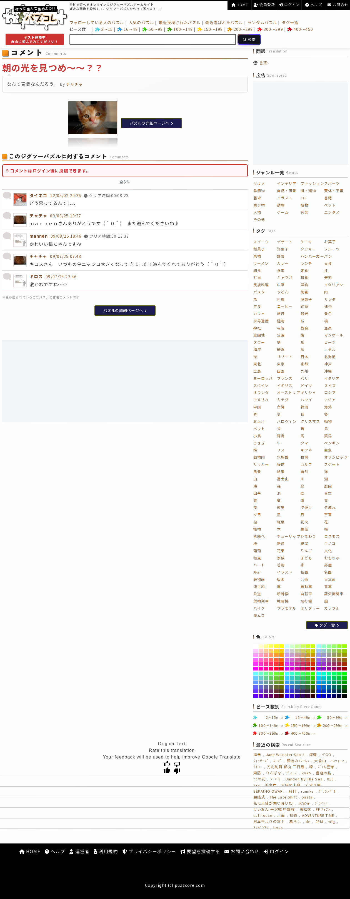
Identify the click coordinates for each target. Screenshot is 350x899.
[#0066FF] (318, 687)
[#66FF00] (281, 673)
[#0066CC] (323, 687)
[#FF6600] (281, 660)
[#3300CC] (292, 696)
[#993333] (339, 664)
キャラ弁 (284, 277)
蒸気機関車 (334, 593)
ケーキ (306, 241)
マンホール (334, 335)
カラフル (332, 608)
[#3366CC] (292, 687)
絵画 (304, 572)
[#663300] (281, 691)
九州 (304, 371)
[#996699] (329, 660)
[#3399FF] (287, 682)
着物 (281, 564)
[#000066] (334, 696)
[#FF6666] (271, 660)
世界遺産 (261, 320)
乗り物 (259, 205)
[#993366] (334, 664)
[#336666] (302, 687)
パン (328, 256)
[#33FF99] (297, 673)
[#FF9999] (266, 655)
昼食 (328, 263)
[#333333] (307, 691)
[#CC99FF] (287, 655)
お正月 (259, 421)
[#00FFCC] (323, 673)
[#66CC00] (281, 678)
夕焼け (306, 507)
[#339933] (307, 682)
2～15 (104, 29)
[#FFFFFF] (255, 646)
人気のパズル (141, 22)
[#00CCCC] (323, 678)
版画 (281, 579)
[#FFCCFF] (255, 651)
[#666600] (281, 687)
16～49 (128, 29)
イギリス (284, 385)
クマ (304, 443)
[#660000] (281, 696)
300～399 (270, 29)
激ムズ (259, 615)
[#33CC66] (302, 678)
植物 (304, 205)
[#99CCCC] (323, 651)
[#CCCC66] (302, 651)
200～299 (240, 29)
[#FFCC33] (276, 651)
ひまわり (308, 536)
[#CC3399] (297, 664)
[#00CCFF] (318, 678)
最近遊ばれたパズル (224, 22)
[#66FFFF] (255, 673)
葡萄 (257, 550)
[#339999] (297, 682)
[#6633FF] (255, 691)
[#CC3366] (302, 664)
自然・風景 (287, 190)
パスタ (259, 292)
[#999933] (339, 655)
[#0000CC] (323, 696)
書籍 (328, 197)
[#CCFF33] (307, 646)
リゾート (284, 356)
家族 (281, 558)
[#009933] (339, 682)
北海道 (330, 356)
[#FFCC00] (281, 651)
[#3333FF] (287, 691)
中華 (281, 284)
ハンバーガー (312, 256)
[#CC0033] (307, 669)
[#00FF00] (344, 673)
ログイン (289, 4)
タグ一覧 (290, 22)
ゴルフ (306, 464)
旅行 (281, 313)
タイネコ (38, 195)
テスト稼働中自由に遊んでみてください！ (34, 39)
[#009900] (344, 682)
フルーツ (332, 249)
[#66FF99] (266, 673)
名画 (328, 572)
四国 (281, 371)
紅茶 (304, 306)
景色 (328, 313)
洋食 (304, 284)
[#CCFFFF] (287, 646)
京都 (304, 363)
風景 (257, 471)
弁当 (257, 277)
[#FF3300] (281, 664)
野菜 (281, 256)
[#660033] (276, 696)
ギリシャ (308, 392)
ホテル (330, 349)
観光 (304, 313)
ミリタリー (310, 608)
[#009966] (334, 682)
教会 (304, 328)
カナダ (283, 399)
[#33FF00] (313, 673)
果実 (304, 543)
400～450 (300, 29)
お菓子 (330, 241)
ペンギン (332, 443)
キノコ (330, 543)
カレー (283, 263)
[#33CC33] (307, 678)
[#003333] (339, 691)
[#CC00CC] (292, 669)
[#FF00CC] (261, 669)
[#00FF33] (339, 673)
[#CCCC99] (297, 651)
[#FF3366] (271, 664)
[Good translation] (167, 767)
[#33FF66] (302, 673)
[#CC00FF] (287, 669)
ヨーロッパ (263, 378)
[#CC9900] (313, 655)
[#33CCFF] (287, 678)
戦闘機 (283, 601)
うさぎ (259, 443)
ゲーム (283, 212)
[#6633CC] (261, 691)
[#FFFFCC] (261, 646)
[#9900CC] (323, 669)
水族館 (283, 457)
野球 (281, 464)
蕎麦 (304, 292)
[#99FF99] (329, 646)
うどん (283, 292)
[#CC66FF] (287, 660)
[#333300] (313, 691)
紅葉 (281, 521)
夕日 (257, 514)
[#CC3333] (307, 664)
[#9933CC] (323, 664)
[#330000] (313, 696)
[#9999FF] (318, 655)
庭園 (328, 486)
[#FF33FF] (255, 664)
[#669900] (281, 682)
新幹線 (283, 593)
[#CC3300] (313, 664)
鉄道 (257, 593)
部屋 (328, 564)
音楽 (304, 212)
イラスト (284, 197)
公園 (281, 335)
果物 (257, 256)
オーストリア (288, 392)
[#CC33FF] (287, 664)
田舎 (257, 493)
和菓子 (259, 249)
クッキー (308, 249)
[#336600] (313, 687)
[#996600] (344, 660)
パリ (304, 378)
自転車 (306, 593)
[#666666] (271, 687)
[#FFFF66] (271, 646)
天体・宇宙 (334, 190)
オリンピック (336, 457)
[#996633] (339, 660)
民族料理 (261, 284)
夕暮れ (330, 507)
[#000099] (329, 696)
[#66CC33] (276, 678)
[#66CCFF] (255, 678)
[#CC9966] (302, 655)
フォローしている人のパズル (96, 22)
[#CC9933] (307, 655)
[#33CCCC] (292, 678)
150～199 (210, 29)
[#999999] (329, 655)
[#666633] (276, 687)
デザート (284, 241)
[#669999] (266, 682)
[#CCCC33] (307, 651)
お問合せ (338, 4)
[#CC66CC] (292, 660)
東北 (257, 363)
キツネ (306, 450)
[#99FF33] (339, 646)
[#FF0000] (281, 669)
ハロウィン (287, 421)
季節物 (259, 190)
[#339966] (302, 682)
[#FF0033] (276, 669)
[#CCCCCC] (292, 651)
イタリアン (333, 284)
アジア (330, 399)
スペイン (261, 385)
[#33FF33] (307, 673)
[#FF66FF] (255, 660)
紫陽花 (259, 536)
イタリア (331, 378)
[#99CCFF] (318, 651)
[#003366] (334, 691)
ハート (259, 564)
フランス (284, 378)
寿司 (328, 277)
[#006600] (344, 687)
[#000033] (339, 696)
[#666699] (266, 687)
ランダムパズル (262, 22)
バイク (259, 608)
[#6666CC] (261, 687)
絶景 (281, 471)
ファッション (312, 183)
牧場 (304, 457)
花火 (304, 521)
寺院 (281, 328)
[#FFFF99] (266, 646)
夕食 (257, 306)
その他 (259, 219)
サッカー (261, 464)
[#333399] (297, 691)
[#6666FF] (255, 687)
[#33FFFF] (287, 673)
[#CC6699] (297, 660)
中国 (257, 407)
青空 (328, 493)
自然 (304, 471)
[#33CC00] (313, 678)
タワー (259, 342)
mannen (38, 236)
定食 (304, 270)
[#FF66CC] (261, 660)
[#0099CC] (323, 682)
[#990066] (334, 669)
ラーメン (261, 263)
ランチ (306, 263)
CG (303, 197)
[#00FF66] (334, 673)
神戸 (328, 363)
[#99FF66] (334, 646)
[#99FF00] (344, 646)
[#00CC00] (344, 678)
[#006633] (339, 687)
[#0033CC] (323, 691)
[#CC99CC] (292, 655)
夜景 (281, 507)
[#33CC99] (297, 678)
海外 (328, 407)
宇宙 (328, 514)
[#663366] (271, 691)
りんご (306, 550)
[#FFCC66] (271, 651)
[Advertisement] (125, 381)
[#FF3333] (276, 664)
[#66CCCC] (261, 678)
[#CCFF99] (297, 646)
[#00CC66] (334, 678)
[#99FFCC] (323, 646)
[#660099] (266, 696)
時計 (257, 572)
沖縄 (328, 371)
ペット (330, 205)
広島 (257, 371)
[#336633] (307, 687)
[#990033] (339, 669)
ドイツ (306, 385)
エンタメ (332, 212)
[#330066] (302, 696)
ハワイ (306, 399)
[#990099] (329, 669)
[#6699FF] (255, 682)
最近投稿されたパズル (180, 22)
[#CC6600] (313, 660)
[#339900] (313, 682)
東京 (281, 363)
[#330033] (307, 696)
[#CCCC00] (313, 651)
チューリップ (289, 536)
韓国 (304, 407)
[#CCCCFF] (287, 651)
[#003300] (344, 691)
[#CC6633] (307, 660)
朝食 (257, 270)
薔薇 (304, 529)
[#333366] (302, 691)
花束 (281, 550)
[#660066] (271, 696)
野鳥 (281, 435)
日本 (304, 356)
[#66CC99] (266, 678)
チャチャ (38, 216)
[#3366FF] (287, 687)
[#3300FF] (287, 696)
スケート (332, 464)
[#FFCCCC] (261, 651)
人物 (257, 212)
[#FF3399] (266, 664)
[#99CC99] (329, 651)
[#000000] (344, 696)
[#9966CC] (323, 660)
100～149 (180, 29)
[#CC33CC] (292, 664)
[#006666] (334, 687)
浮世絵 (259, 586)
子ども (306, 558)
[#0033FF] (318, 691)
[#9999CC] (323, 655)
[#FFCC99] (266, 651)
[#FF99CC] (261, 655)
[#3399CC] (292, 682)
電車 (328, 586)
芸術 (257, 197)
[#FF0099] (266, 669)
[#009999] (329, 682)
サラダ (330, 299)
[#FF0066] (271, 669)
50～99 (152, 29)
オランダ (261, 392)
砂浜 (281, 349)
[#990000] (344, 669)
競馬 (328, 435)
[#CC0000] (313, 669)
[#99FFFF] (318, 646)
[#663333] (276, 691)
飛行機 (306, 601)
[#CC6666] (302, 660)
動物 (281, 205)
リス (281, 450)
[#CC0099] (297, 669)
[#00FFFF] (318, 673)
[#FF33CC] (261, 664)
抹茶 (328, 306)
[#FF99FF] (255, 655)
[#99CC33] (339, 651)
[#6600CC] (261, 696)
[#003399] (329, 691)
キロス (36, 276)
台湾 (281, 407)
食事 (281, 270)
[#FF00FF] (255, 669)
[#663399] (266, 691)
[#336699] (297, 687)
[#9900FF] (318, 669)
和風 (257, 558)
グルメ (259, 183)
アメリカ (261, 399)
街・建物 (308, 190)
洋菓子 (283, 249)
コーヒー (284, 306)
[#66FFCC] (261, 673)
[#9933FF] (318, 664)
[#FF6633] (276, 660)
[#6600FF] (255, 696)
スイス (330, 385)
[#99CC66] (334, 651)
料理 (281, 299)
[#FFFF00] (281, 646)
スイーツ (261, 241)
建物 (281, 320)
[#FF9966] (271, 655)
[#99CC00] (344, 651)
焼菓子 (306, 299)
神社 (257, 328)
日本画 (330, 579)
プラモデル (287, 608)
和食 (304, 277)
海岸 (257, 349)
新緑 (281, 543)
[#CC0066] (302, 669)
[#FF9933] (276, 655)
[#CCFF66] (302, 646)
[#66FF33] (276, 673)
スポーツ (332, 183)
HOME (239, 4)
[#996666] (334, 660)
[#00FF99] (329, 673)
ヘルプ (313, 4)
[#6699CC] (261, 682)
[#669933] (276, 682)
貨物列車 (261, 601)
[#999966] (334, 655)
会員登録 (264, 4)
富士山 (283, 478)
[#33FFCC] (292, 673)
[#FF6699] (266, 660)
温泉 (328, 328)
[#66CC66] (271, 678)
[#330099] (297, 696)
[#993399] (329, 664)
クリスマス (310, 421)
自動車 (306, 586)
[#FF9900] (281, 655)
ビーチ (330, 342)
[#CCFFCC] (292, 646)
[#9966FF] (318, 660)
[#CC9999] (297, 655)
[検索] (249, 39)
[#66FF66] (271, 673)
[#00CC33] (339, 678)
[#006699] (329, 687)
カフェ (259, 313)
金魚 (328, 450)
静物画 (259, 579)
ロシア (330, 392)
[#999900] (344, 655)
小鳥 (257, 435)
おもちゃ (332, 558)
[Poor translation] (177, 767)
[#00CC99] (329, 678)
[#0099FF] (318, 682)
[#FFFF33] (276, 646)
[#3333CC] (292, 691)
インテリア (287, 183)
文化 (328, 550)
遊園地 (259, 335)
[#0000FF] (318, 696)
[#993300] (344, 664)
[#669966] (271, 682)
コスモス (332, 536)
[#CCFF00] (313, 646)
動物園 (259, 457)
